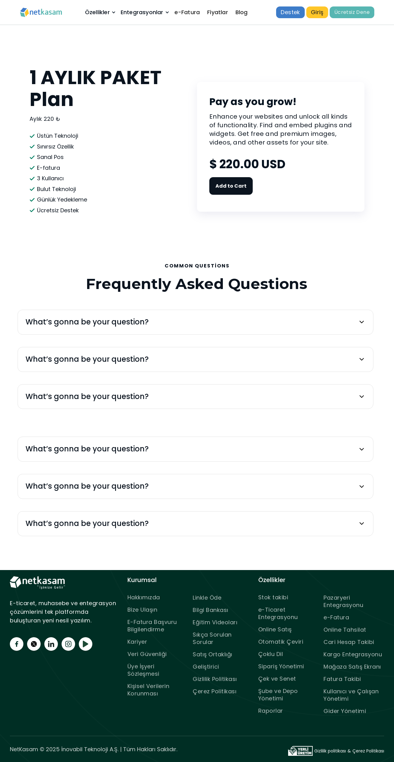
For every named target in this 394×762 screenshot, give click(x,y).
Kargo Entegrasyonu (353, 654)
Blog (241, 12)
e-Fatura (187, 12)
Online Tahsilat (345, 630)
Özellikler (97, 12)
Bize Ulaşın (142, 609)
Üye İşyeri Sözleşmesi (143, 670)
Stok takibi (273, 597)
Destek (290, 12)
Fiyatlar (217, 12)
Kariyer (137, 642)
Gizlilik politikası (330, 751)
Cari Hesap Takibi (349, 642)
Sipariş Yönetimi (281, 666)
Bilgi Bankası (210, 610)
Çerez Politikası (214, 691)
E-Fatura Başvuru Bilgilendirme (152, 625)
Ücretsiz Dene (352, 12)
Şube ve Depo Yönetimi (278, 694)
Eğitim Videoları (215, 622)
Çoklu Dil (270, 654)
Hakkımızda (143, 597)
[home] (41, 12)
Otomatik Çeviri (281, 642)
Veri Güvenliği (147, 654)
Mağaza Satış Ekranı (352, 666)
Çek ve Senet (277, 679)
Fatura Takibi (342, 679)
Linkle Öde (207, 597)
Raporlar (270, 711)
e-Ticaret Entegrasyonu (278, 613)
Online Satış (275, 629)
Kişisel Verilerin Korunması (148, 689)
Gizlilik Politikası (215, 679)
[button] (100, 12)
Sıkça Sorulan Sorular (212, 638)
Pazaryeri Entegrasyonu (343, 601)
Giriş (317, 12)
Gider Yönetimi (345, 711)
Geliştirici (206, 666)
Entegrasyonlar (142, 12)
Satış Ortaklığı (212, 654)
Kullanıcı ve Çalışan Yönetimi (351, 695)
